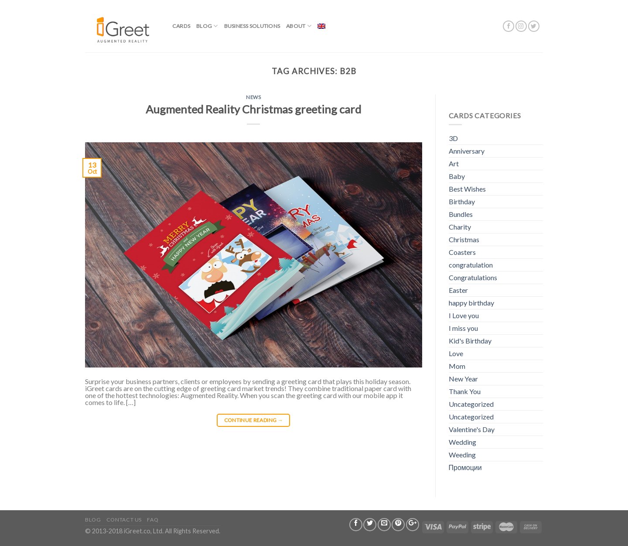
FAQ (152, 519)
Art (454, 163)
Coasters (462, 252)
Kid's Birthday (470, 341)
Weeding (462, 454)
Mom (457, 366)
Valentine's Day (472, 429)
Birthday (462, 201)
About (298, 26)
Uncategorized (471, 404)
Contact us (124, 519)
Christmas (464, 239)
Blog (207, 26)
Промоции (465, 467)
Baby (457, 176)
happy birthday (471, 303)
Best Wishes (467, 189)
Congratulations (473, 277)
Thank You (465, 391)
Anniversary (467, 151)
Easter (458, 290)
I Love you (464, 315)
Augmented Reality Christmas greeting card (253, 109)
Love (456, 353)
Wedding (462, 442)
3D (453, 138)
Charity (460, 227)
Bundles (461, 214)
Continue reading (253, 420)
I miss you (463, 328)
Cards (181, 26)
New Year (463, 378)
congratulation (471, 265)
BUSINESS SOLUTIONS (252, 26)
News (253, 97)
